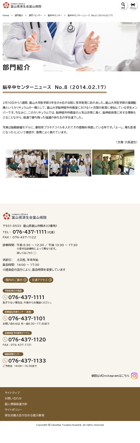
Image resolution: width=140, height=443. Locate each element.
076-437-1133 (27, 360)
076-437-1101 (26, 318)
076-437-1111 (26, 297)
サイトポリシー (13, 409)
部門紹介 (19, 15)
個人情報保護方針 (16, 404)
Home (6, 15)
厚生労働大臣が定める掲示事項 (24, 415)
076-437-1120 (27, 339)
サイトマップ (12, 392)
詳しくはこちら (25, 253)
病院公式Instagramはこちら (110, 375)
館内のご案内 (13, 279)
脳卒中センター (55, 15)
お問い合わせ (13, 398)
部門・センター (35, 15)
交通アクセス (40, 279)
